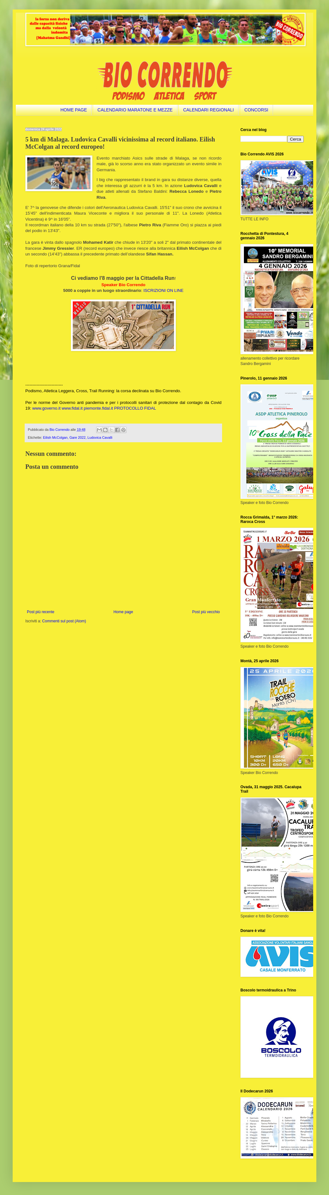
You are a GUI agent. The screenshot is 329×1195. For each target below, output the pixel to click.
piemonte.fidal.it (98, 408)
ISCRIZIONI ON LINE (163, 290)
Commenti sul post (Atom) (64, 621)
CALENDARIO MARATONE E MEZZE (135, 109)
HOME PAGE (73, 109)
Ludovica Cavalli (99, 437)
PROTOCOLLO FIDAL (135, 408)
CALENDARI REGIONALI (208, 109)
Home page (123, 612)
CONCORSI (256, 109)
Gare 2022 (77, 437)
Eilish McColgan (55, 437)
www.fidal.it (72, 408)
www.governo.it (46, 408)
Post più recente (40, 612)
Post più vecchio (206, 612)
